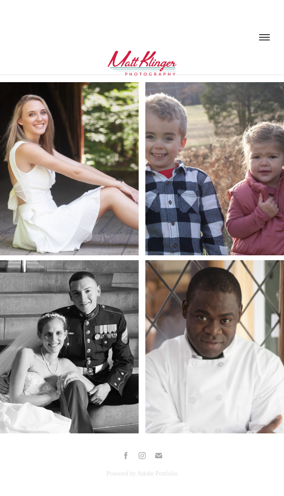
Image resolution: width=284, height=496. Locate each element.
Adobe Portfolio (157, 473)
